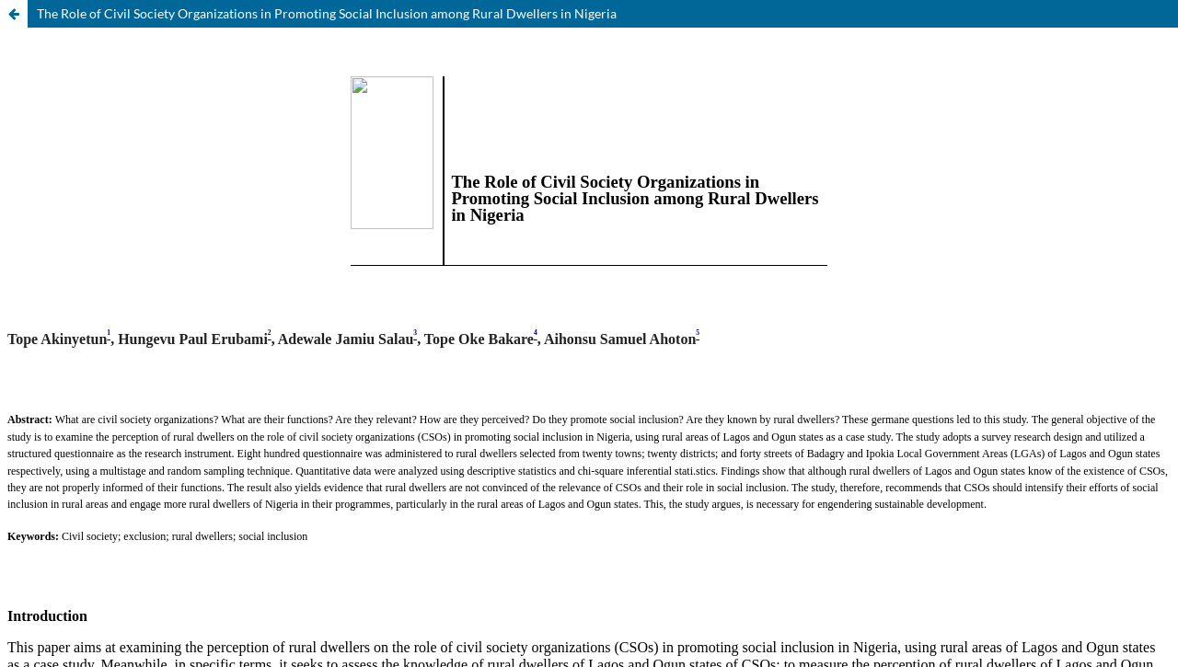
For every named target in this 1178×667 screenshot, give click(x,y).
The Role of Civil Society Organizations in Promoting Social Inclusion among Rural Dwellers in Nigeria (327, 13)
